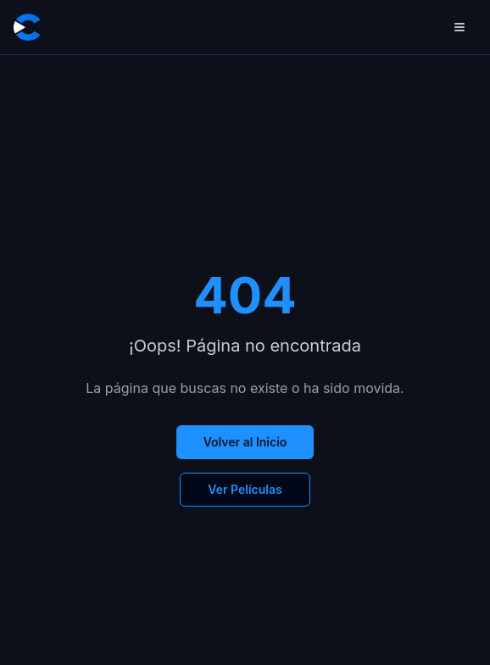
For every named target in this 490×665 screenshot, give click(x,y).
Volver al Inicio (245, 442)
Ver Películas (244, 489)
